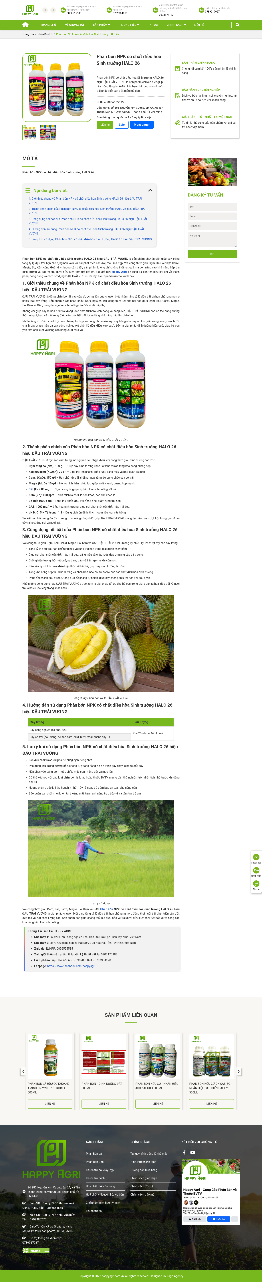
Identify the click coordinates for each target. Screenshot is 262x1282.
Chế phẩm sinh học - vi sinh (103, 1202)
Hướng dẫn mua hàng (143, 1170)
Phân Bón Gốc (95, 1162)
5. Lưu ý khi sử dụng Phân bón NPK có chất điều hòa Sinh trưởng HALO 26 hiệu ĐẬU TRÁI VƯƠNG (90, 239)
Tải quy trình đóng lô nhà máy (148, 1153)
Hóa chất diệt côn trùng (100, 1186)
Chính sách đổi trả (141, 1186)
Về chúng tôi (74, 25)
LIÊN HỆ (50, 1103)
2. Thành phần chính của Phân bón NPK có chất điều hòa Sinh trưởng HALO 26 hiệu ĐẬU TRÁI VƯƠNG (87, 211)
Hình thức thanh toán (143, 1162)
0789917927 (30, 1242)
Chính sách (175, 25)
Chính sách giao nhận (143, 1178)
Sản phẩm (100, 25)
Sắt (31, 489)
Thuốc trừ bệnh (95, 1178)
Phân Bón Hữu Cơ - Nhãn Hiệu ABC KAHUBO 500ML (156, 1086)
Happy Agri (119, 272)
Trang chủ (48, 25)
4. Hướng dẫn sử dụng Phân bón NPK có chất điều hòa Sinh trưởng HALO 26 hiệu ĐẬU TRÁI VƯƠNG (86, 231)
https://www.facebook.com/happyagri (71, 966)
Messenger (142, 124)
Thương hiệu (127, 25)
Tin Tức (152, 25)
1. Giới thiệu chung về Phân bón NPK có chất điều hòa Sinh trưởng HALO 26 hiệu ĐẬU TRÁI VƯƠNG (85, 201)
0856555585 (55, 1208)
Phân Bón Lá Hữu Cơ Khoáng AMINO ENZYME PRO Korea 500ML (49, 1088)
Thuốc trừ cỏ (94, 1211)
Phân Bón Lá (45, 34)
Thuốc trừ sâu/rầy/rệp (100, 1170)
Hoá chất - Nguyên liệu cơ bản (105, 1194)
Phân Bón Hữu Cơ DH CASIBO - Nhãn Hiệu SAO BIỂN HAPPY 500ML (210, 1088)
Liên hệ (199, 25)
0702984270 (38, 1219)
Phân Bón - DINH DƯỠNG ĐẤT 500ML (102, 1086)
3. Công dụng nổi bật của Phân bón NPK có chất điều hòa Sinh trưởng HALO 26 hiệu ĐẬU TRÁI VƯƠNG (88, 221)
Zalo (122, 124)
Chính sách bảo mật (142, 1194)
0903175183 (65, 1231)
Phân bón (107, 909)
